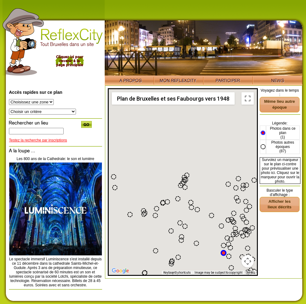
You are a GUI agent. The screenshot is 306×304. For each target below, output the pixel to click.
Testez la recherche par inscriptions (38, 140)
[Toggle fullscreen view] (247, 98)
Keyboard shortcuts (177, 272)
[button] (155, 215)
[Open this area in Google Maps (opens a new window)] (120, 271)
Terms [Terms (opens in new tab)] (250, 272)
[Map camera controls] (247, 261)
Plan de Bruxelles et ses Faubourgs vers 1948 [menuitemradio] (173, 98)
